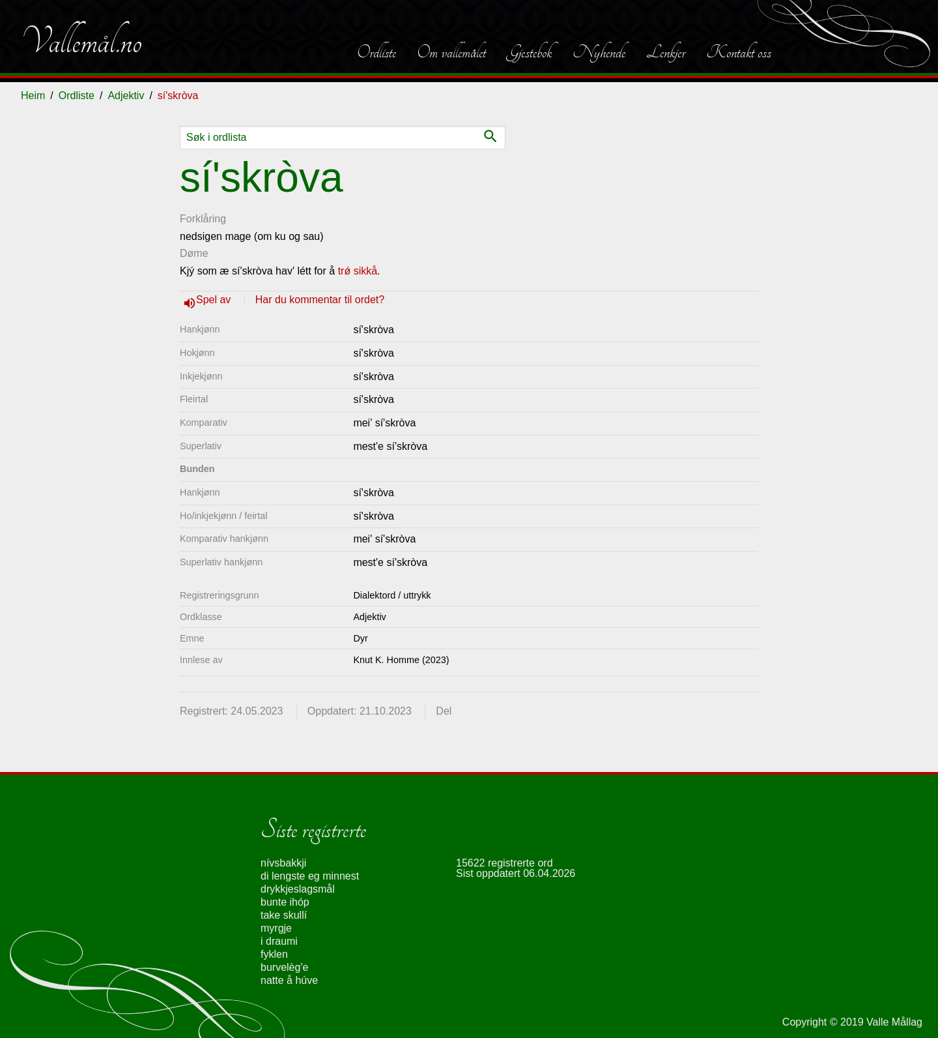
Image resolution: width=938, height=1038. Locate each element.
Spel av (215, 299)
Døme (194, 253)
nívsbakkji (283, 862)
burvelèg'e (284, 967)
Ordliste (376, 52)
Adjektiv (125, 95)
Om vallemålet (451, 52)
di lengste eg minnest (310, 876)
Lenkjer (665, 52)
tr (341, 270)
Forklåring (203, 218)
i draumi (279, 941)
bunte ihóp (285, 902)
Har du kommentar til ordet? (319, 299)
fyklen (274, 954)
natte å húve (289, 980)
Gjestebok (529, 52)
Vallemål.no (81, 42)
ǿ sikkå (360, 270)
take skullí (284, 915)
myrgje (276, 928)
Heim (33, 95)
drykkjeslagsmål (298, 889)
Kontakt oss (738, 52)
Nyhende (599, 52)
